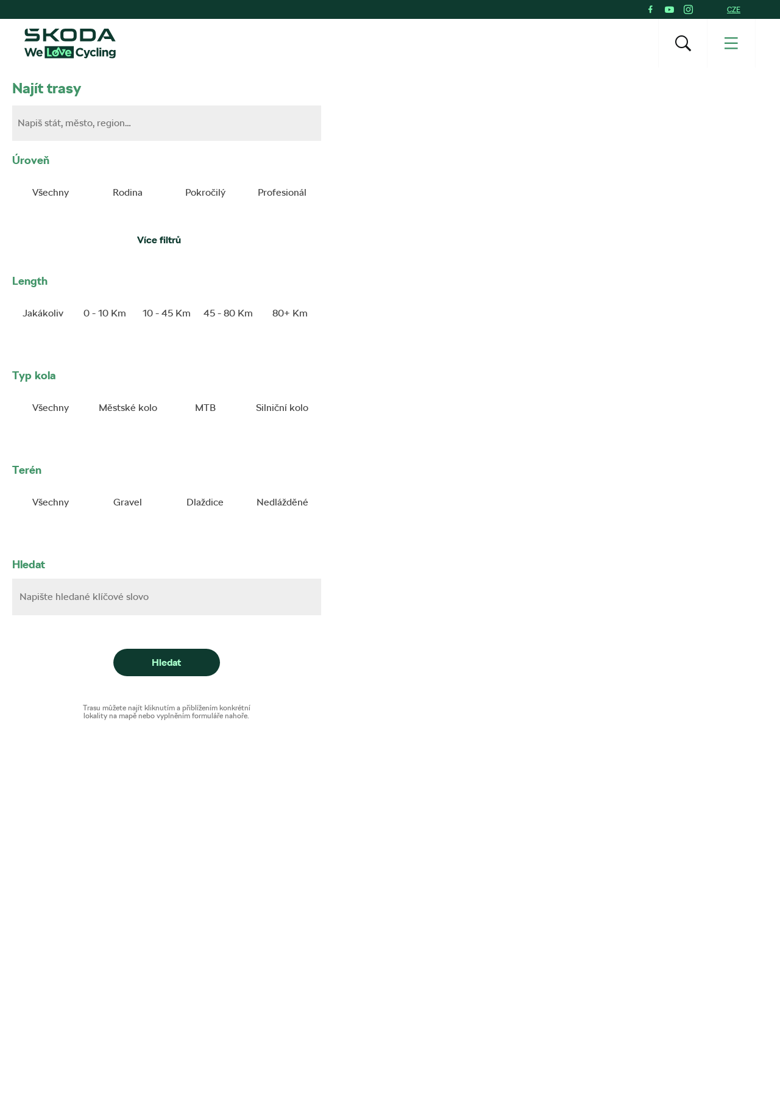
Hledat (28, 564)
